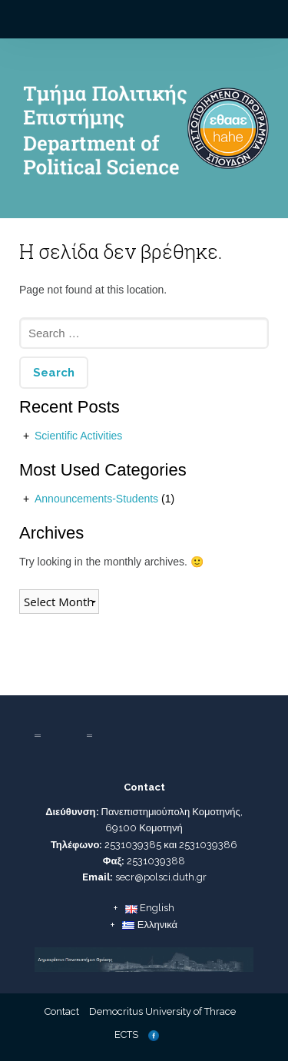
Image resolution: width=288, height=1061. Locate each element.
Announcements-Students (96, 498)
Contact (62, 1011)
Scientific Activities (78, 435)
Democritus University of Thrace (162, 1011)
